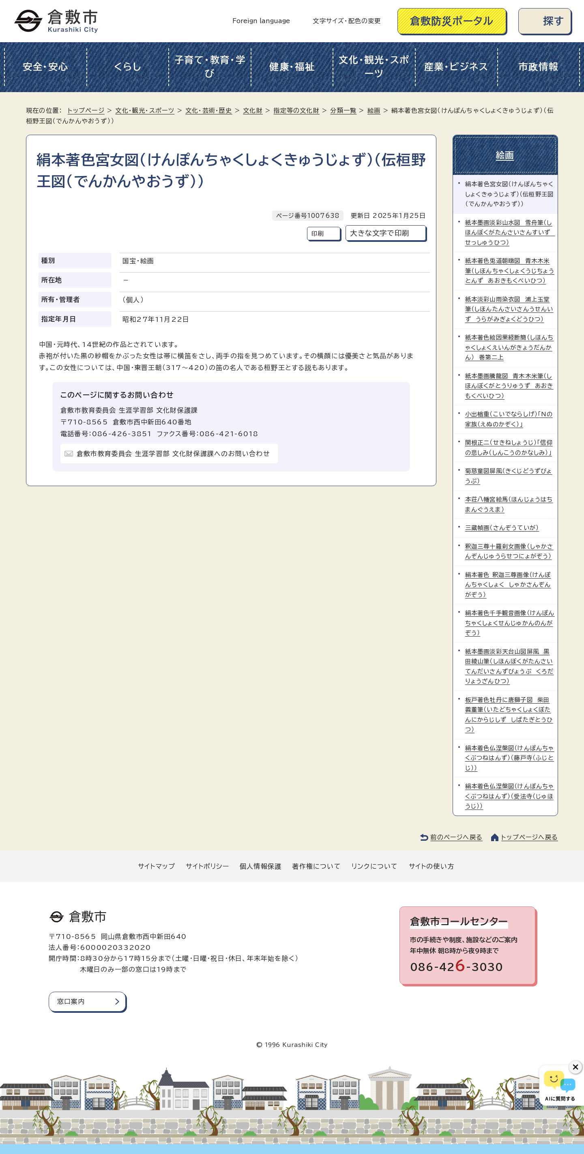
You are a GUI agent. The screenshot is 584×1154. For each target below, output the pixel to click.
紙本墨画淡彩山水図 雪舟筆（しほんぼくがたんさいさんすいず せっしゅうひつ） (510, 232)
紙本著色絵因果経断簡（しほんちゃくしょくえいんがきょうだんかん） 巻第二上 (509, 347)
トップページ (86, 111)
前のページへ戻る (456, 836)
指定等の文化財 (296, 111)
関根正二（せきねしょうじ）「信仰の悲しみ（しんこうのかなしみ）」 (509, 446)
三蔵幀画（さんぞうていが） (502, 527)
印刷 (317, 233)
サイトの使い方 (431, 865)
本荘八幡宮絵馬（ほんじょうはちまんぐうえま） (509, 503)
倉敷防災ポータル (452, 21)
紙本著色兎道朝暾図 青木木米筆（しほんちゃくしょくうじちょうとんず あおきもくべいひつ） (509, 270)
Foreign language (261, 21)
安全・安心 (46, 66)
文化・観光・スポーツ (374, 67)
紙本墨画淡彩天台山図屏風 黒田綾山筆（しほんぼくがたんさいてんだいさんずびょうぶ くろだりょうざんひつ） (509, 665)
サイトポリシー (207, 865)
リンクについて (375, 865)
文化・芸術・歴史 (208, 111)
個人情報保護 (260, 865)
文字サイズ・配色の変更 (347, 21)
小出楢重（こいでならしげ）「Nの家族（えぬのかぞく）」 (509, 418)
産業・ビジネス (456, 66)
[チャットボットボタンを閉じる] (575, 1067)
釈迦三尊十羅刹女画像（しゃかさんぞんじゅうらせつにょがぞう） (509, 550)
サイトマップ (156, 865)
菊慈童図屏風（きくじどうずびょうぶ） (508, 475)
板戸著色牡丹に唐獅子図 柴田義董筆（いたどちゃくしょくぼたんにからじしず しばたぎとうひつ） (509, 714)
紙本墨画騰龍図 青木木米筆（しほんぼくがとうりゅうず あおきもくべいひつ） (509, 385)
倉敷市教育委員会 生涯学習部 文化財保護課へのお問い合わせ (173, 453)
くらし (127, 66)
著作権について (316, 865)
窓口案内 (71, 1000)
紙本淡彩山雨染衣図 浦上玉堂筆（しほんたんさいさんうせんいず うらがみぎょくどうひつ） (509, 308)
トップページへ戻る (529, 836)
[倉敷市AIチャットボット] (560, 1085)
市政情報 (538, 66)
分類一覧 (343, 111)
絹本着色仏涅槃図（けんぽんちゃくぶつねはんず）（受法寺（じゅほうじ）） (509, 795)
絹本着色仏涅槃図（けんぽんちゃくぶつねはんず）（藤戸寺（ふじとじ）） (509, 757)
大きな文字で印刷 (379, 233)
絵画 (373, 111)
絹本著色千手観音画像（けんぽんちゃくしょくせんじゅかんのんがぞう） (510, 622)
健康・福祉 (292, 66)
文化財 (253, 111)
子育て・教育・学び (210, 67)
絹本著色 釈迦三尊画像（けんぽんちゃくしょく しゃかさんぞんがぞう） (508, 584)
